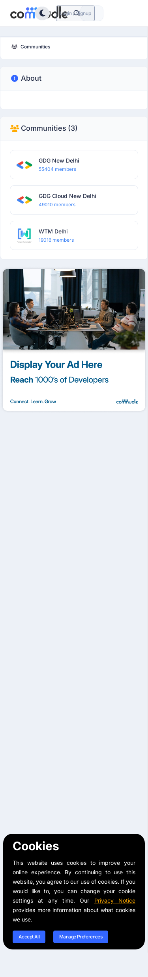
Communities (44, 128)
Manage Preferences (80, 937)
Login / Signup (75, 13)
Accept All (29, 937)
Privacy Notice (114, 900)
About (25, 78)
